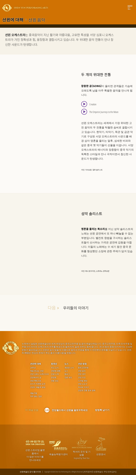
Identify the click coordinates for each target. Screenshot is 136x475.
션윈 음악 (82, 371)
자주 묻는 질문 (36, 396)
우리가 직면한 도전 (37, 384)
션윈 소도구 (82, 384)
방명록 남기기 (102, 410)
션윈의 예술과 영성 (37, 387)
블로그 (67, 374)
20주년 (33, 367)
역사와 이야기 (83, 387)
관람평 (53, 377)
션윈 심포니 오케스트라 (39, 374)
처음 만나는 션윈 (36, 371)
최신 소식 (55, 367)
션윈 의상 (82, 377)
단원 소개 (55, 374)
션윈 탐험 (82, 363)
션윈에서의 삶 (35, 377)
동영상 (54, 363)
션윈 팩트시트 (35, 381)
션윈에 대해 (12, 19)
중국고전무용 (83, 367)
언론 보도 (55, 381)
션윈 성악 (82, 374)
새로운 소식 (69, 367)
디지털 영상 (82, 381)
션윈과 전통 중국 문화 (86, 390)
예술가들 (33, 393)
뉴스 (67, 363)
